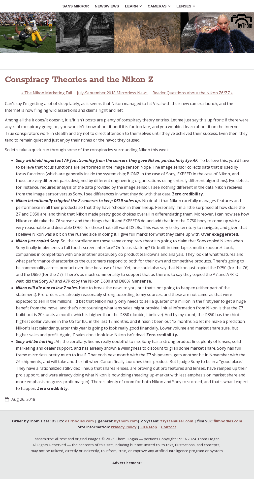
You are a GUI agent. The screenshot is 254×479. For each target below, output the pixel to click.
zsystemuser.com (176, 420)
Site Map (148, 426)
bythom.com (126, 420)
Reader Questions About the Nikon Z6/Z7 (193, 93)
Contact (168, 426)
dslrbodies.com (79, 420)
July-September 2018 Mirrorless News (112, 93)
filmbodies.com (228, 420)
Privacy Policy (123, 426)
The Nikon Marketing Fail (46, 93)
